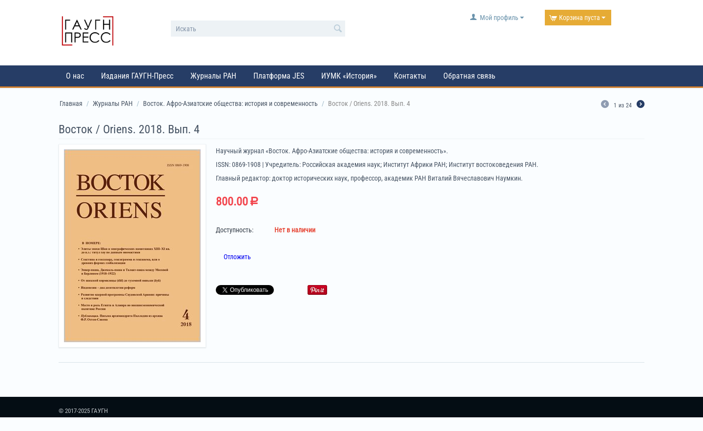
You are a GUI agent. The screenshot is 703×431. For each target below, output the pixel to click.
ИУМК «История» (349, 76)
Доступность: (234, 230)
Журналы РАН (213, 76)
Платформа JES (278, 76)
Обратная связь (469, 76)
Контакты (410, 76)
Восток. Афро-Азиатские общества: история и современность (230, 103)
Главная (71, 103)
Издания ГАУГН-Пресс (137, 76)
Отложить (237, 257)
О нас (75, 76)
